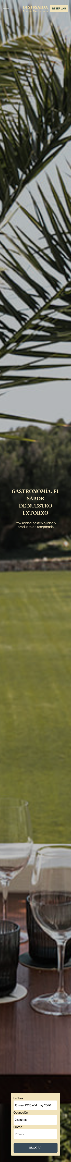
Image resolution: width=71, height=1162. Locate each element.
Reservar (59, 8)
